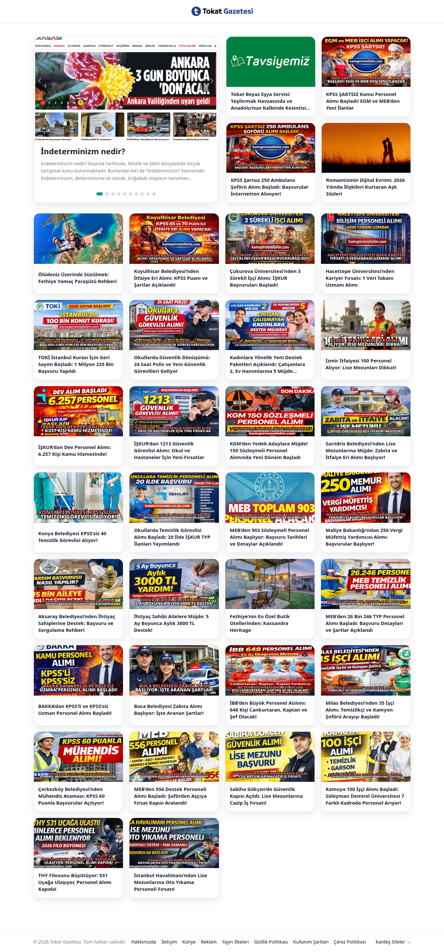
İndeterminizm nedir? (83, 151)
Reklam (209, 942)
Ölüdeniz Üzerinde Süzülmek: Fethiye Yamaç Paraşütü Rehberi (77, 277)
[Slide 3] (112, 194)
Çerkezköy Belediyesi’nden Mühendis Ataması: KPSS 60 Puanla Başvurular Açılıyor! (71, 796)
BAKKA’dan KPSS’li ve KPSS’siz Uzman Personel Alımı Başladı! (75, 709)
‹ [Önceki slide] (45, 86)
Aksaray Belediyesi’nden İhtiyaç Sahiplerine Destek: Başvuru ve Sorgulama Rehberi (76, 623)
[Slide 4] (118, 194)
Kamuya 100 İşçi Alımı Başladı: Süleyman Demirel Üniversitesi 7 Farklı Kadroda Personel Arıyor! (365, 796)
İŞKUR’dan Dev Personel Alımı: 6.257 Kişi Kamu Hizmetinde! (74, 450)
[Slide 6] (130, 194)
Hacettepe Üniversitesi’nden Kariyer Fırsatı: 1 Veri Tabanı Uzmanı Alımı (360, 278)
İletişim (169, 942)
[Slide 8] (142, 194)
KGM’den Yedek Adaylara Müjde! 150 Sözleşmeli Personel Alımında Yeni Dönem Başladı (269, 450)
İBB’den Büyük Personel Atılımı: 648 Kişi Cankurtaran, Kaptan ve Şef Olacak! (268, 710)
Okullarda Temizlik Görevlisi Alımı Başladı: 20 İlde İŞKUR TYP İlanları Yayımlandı (172, 537)
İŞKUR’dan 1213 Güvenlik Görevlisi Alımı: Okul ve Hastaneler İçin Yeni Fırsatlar (169, 450)
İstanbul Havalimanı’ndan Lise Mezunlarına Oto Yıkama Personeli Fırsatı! (170, 882)
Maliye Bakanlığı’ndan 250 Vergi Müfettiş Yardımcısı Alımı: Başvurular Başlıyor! (364, 537)
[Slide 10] (153, 194)
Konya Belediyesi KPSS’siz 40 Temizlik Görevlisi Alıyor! (72, 536)
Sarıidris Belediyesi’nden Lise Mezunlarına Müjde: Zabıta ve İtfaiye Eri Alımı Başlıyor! (361, 450)
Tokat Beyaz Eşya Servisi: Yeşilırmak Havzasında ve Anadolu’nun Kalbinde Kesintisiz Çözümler (270, 101)
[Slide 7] (136, 194)
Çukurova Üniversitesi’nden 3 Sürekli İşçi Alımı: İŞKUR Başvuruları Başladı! (265, 278)
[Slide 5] (124, 194)
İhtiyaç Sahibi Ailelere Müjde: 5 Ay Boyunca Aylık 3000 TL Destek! (171, 623)
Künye (189, 942)
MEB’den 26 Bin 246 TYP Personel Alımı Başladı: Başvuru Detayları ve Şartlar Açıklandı (365, 623)
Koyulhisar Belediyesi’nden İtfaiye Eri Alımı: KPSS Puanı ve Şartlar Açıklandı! (171, 278)
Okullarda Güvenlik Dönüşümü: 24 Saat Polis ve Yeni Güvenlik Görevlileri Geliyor (172, 364)
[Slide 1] (99, 194)
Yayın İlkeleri (235, 942)
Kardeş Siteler (390, 942)
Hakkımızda (143, 942)
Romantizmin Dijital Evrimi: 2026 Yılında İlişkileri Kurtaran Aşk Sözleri (365, 187)
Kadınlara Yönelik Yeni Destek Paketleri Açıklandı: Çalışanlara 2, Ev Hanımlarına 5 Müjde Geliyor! (267, 364)
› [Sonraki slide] (206, 86)
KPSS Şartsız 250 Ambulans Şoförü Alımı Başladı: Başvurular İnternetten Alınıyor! (270, 187)
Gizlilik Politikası (271, 942)
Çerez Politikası (350, 942)
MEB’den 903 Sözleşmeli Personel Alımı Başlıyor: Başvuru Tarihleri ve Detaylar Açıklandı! (269, 537)
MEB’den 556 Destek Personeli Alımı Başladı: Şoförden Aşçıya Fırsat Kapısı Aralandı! (170, 796)
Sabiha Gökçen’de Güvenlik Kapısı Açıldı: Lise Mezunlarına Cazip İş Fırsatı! (266, 796)
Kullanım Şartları (311, 942)
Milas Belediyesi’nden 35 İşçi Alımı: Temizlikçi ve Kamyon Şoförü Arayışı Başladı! (360, 710)
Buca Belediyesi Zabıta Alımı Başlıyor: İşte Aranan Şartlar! (169, 709)
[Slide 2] (107, 194)
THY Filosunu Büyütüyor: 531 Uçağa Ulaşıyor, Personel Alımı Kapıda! (75, 882)
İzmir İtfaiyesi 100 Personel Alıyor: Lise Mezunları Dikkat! (361, 364)
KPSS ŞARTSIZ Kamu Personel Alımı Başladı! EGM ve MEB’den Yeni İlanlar (363, 101)
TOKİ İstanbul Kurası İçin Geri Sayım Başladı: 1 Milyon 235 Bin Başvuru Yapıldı (76, 364)
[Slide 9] (148, 194)
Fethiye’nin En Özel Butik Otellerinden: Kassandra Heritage (260, 623)
